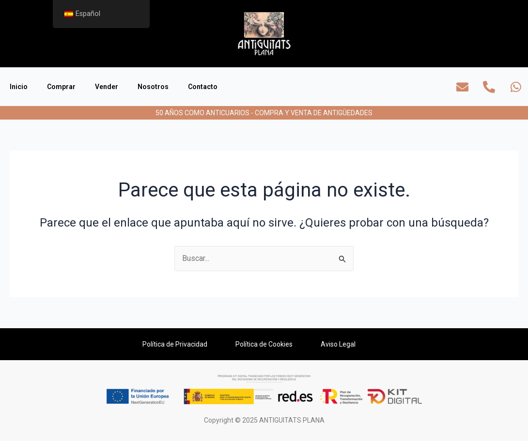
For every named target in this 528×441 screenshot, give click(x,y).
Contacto (202, 87)
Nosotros (153, 87)
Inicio (19, 87)
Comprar (61, 87)
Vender (106, 87)
